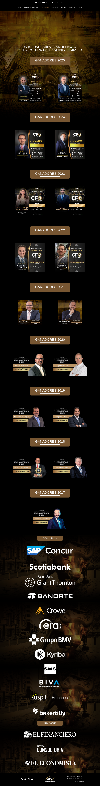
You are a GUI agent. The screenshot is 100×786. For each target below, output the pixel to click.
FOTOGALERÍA (72, 7)
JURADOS (63, 7)
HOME (19, 7)
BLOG (80, 7)
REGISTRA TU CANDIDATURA (31, 7)
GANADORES (45, 7)
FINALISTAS (55, 7)
